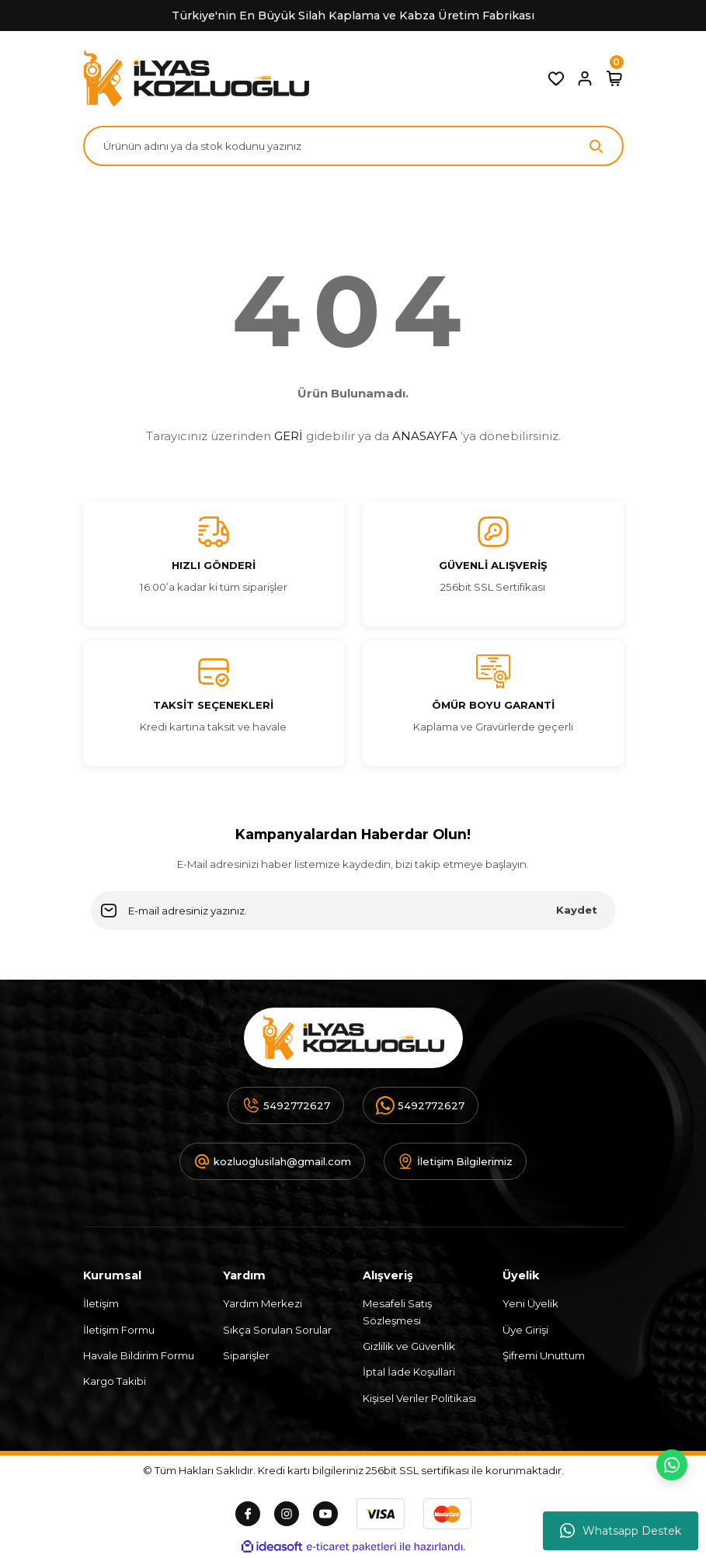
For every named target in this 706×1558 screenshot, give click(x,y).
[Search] (353, 146)
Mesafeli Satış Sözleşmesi (397, 1311)
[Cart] (614, 78)
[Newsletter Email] (353, 910)
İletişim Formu (119, 1330)
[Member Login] (584, 78)
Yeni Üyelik (530, 1303)
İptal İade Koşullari (409, 1371)
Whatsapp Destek (620, 1530)
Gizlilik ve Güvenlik (409, 1346)
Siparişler (246, 1355)
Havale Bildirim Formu (138, 1355)
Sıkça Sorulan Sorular (277, 1330)
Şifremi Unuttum (544, 1355)
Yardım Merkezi (262, 1303)
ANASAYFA (424, 436)
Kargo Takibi (114, 1381)
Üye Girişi (525, 1330)
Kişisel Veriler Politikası (419, 1398)
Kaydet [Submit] (576, 910)
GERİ (288, 436)
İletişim (101, 1303)
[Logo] (196, 78)
